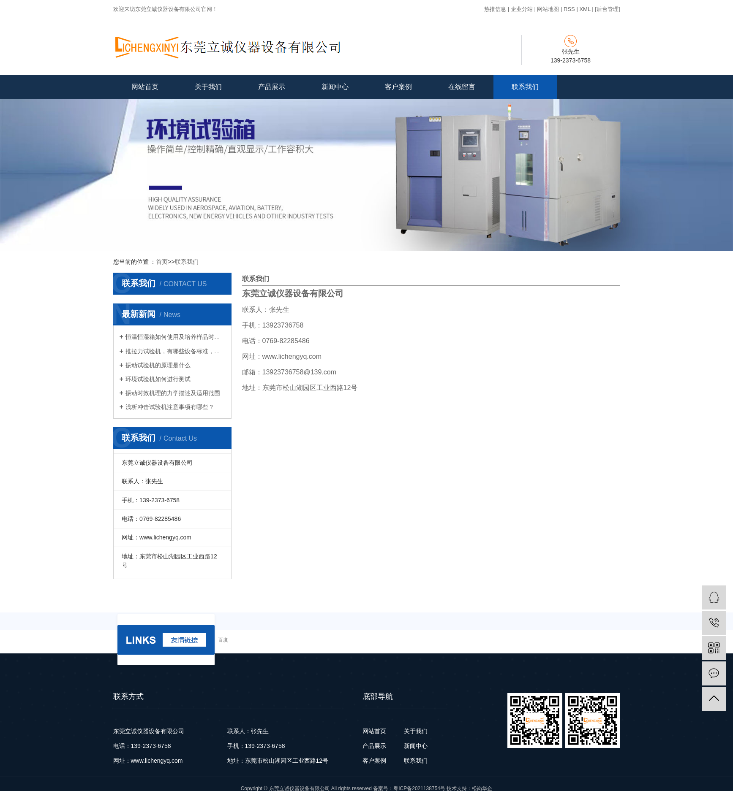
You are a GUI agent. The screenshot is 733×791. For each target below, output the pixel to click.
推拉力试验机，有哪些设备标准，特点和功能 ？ (175, 351)
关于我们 (208, 86)
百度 (223, 640)
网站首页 (144, 86)
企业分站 (522, 9)
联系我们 (525, 86)
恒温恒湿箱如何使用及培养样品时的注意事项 (175, 336)
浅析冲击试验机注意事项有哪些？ (169, 407)
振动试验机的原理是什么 (158, 365)
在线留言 (461, 86)
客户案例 (398, 86)
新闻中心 (335, 86)
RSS (569, 9)
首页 (162, 261)
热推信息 (495, 9)
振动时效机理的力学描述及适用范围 (172, 393)
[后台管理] (607, 9)
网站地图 (548, 9)
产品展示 (271, 86)
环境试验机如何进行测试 (158, 379)
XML (584, 9)
